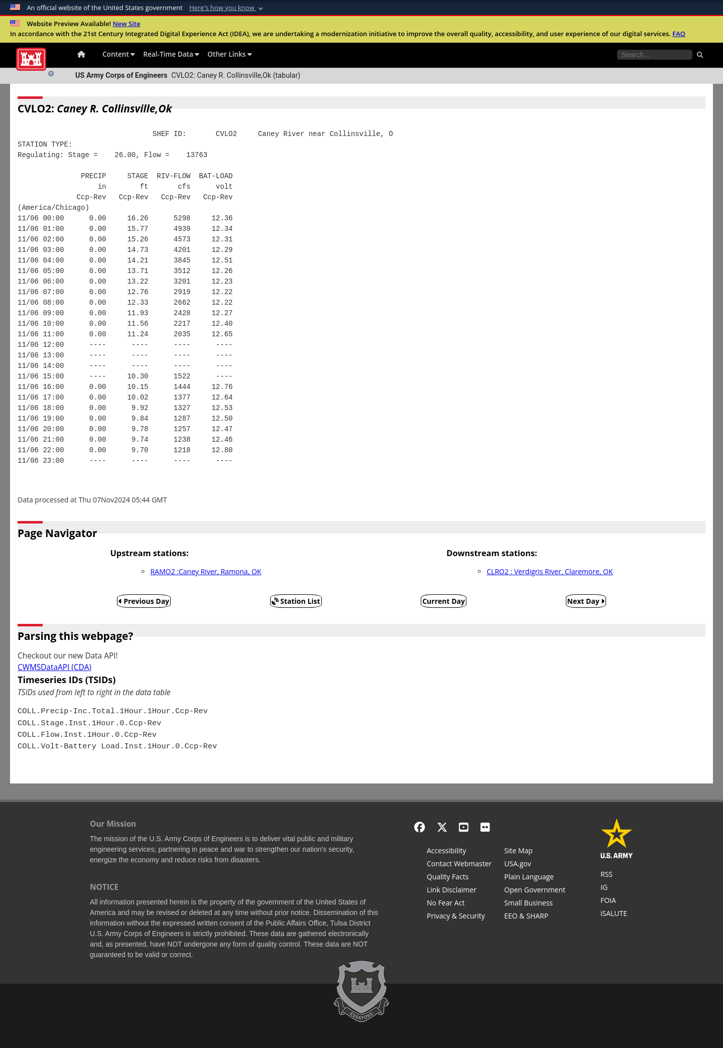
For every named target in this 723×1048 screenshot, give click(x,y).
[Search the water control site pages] (654, 55)
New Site (126, 23)
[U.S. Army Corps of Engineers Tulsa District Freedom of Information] (616, 901)
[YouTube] (463, 827)
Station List (296, 601)
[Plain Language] (534, 877)
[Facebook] (419, 827)
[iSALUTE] (616, 914)
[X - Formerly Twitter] (442, 827)
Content (118, 54)
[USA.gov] (534, 864)
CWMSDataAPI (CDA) (54, 667)
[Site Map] (534, 851)
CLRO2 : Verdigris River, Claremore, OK (550, 571)
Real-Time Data (171, 54)
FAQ (678, 33)
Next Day (586, 601)
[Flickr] (485, 827)
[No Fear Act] (459, 903)
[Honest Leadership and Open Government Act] (534, 890)
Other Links (229, 54)
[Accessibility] (459, 851)
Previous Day (144, 601)
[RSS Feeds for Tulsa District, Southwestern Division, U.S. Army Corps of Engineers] (616, 875)
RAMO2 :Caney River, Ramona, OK (205, 571)
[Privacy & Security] (459, 917)
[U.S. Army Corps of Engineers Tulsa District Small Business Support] (534, 903)
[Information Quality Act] (459, 877)
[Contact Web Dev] (459, 864)
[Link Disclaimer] (459, 890)
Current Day (443, 601)
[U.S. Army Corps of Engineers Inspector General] (616, 888)
